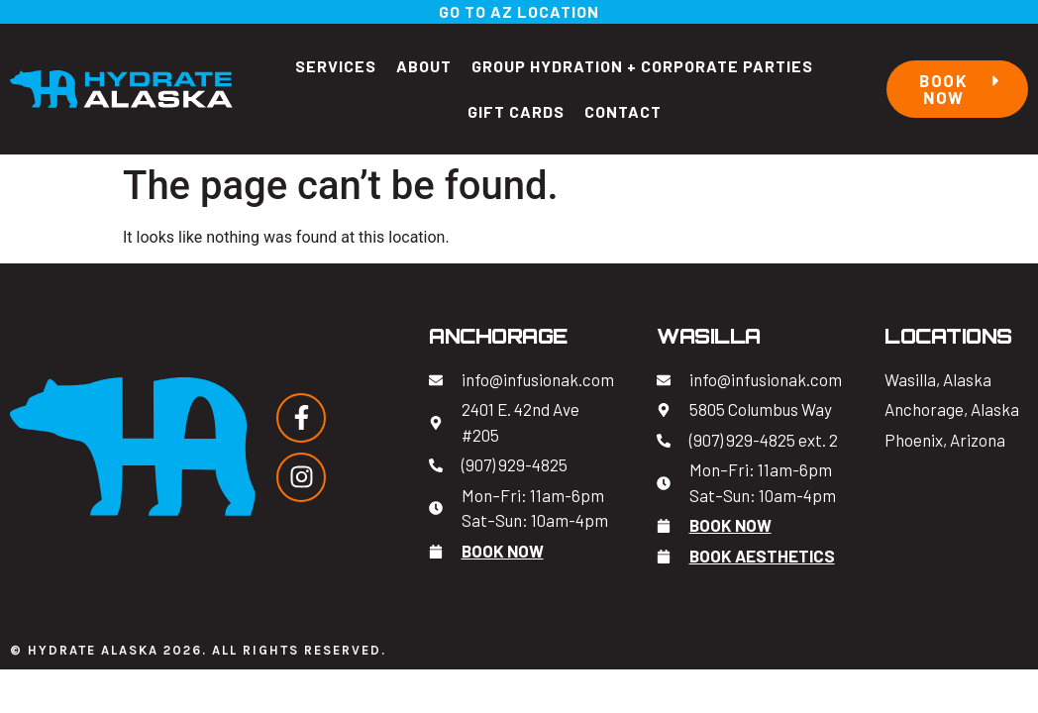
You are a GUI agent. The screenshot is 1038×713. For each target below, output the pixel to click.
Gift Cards (516, 111)
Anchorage (498, 336)
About (424, 65)
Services (335, 65)
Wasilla (709, 336)
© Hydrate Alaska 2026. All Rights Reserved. (198, 650)
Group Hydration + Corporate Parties (642, 65)
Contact (623, 111)
